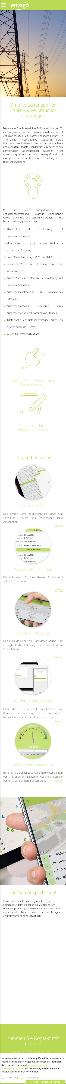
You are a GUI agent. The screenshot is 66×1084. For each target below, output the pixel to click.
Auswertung (32, 1077)
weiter (59, 525)
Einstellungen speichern (45, 1082)
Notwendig (13, 1077)
